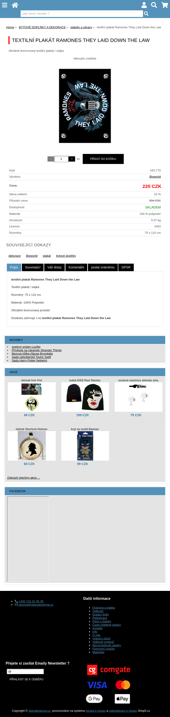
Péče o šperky (102, 621)
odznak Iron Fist (31, 380)
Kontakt (98, 628)
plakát (47, 255)
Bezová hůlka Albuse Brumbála (32, 353)
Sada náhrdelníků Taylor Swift (31, 357)
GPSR (126, 267)
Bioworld (155, 176)
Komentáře (76, 267)
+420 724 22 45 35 (29, 601)
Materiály (99, 652)
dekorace (14, 255)
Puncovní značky (104, 648)
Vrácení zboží (102, 638)
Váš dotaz (54, 267)
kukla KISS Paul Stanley (84, 380)
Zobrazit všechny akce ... (23, 477)
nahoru (163, 710)
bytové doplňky (66, 255)
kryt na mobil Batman (85, 429)
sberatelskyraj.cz (39, 710)
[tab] (14, 267)
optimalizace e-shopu (123, 710)
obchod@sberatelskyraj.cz (34, 604)
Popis (14, 267)
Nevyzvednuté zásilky (107, 645)
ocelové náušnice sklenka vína (138, 380)
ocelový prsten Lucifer (26, 346)
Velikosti (98, 611)
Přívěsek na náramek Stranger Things (37, 350)
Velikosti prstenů (103, 642)
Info (95, 631)
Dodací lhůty (101, 614)
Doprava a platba (104, 607)
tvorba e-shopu (96, 710)
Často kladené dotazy (107, 624)
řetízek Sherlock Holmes (31, 429)
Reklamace (100, 618)
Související (33, 267)
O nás (96, 635)
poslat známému (103, 267)
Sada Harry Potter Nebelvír (29, 360)
